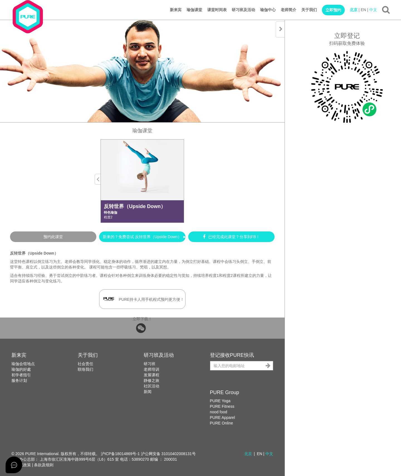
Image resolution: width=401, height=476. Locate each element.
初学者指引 (21, 375)
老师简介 (288, 10)
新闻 (147, 391)
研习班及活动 (243, 10)
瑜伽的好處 (21, 369)
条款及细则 (43, 465)
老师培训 (151, 369)
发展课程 (151, 375)
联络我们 (85, 369)
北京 (354, 10)
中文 (373, 10)
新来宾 (176, 10)
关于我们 (309, 10)
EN (363, 10)
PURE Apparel (222, 417)
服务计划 (19, 380)
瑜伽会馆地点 (23, 364)
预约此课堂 (53, 237)
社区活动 (151, 386)
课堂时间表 (217, 10)
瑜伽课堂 (194, 10)
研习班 (149, 364)
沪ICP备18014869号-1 (120, 453)
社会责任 (85, 364)
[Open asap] (14, 465)
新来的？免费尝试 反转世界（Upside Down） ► (144, 237)
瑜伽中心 (268, 10)
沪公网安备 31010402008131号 (168, 453)
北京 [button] (248, 453)
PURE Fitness (222, 406)
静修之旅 (151, 380)
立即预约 (333, 10)
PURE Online (221, 423)
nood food (218, 412)
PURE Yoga (220, 401)
